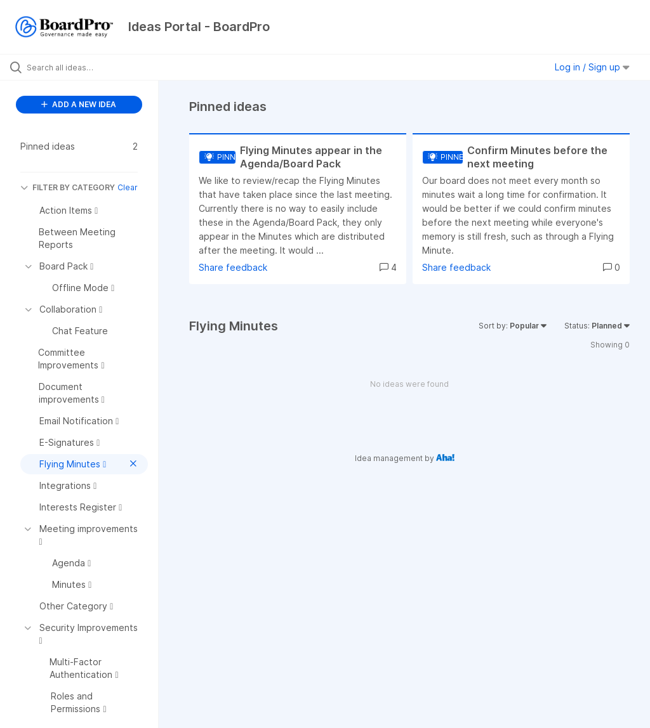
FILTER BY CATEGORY (67, 187)
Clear (127, 187)
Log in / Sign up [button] (592, 67)
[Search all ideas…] (86, 67)
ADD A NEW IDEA (78, 104)
